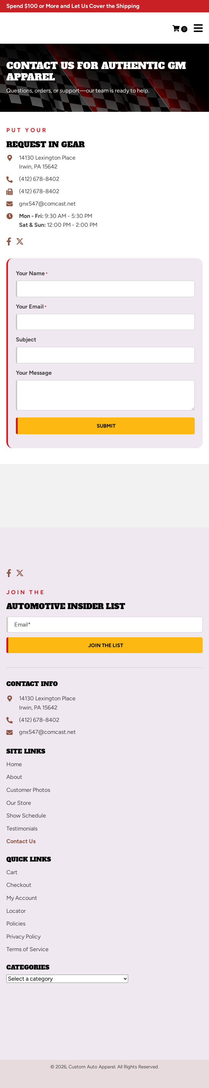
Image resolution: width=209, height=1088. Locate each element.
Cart (11, 872)
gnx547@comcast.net (47, 203)
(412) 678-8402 (39, 178)
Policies (15, 923)
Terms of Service (27, 949)
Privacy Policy (23, 936)
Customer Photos (28, 789)
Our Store (18, 802)
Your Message (34, 372)
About (14, 776)
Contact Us (21, 841)
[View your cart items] (180, 29)
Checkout (18, 884)
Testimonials (21, 828)
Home (14, 764)
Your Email (31, 307)
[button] (9, 241)
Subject (26, 339)
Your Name (32, 273)
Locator (16, 910)
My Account (21, 897)
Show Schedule (26, 815)
